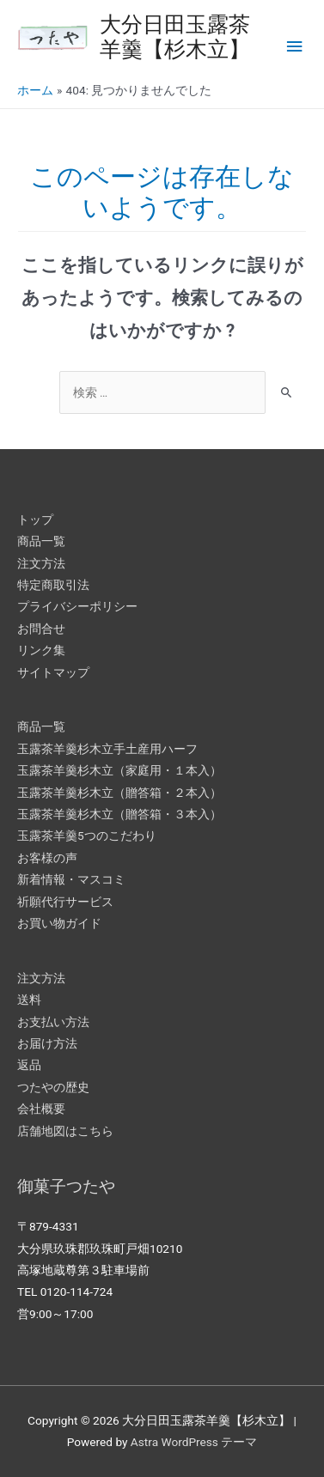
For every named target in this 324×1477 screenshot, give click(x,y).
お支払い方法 (53, 1022)
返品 (29, 1065)
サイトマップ (53, 672)
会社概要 (41, 1108)
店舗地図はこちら (65, 1131)
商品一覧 (41, 541)
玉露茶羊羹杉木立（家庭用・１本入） (119, 770)
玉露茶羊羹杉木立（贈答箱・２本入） (119, 792)
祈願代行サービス (65, 902)
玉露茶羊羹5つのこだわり (86, 835)
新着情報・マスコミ (71, 879)
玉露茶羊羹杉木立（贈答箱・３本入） (119, 814)
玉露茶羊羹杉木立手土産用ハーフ (107, 749)
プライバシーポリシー (77, 606)
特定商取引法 (53, 585)
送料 (29, 999)
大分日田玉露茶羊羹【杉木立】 (175, 37)
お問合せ (41, 628)
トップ (35, 519)
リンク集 (41, 650)
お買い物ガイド (59, 923)
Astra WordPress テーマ (194, 1442)
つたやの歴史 (53, 1087)
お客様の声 (47, 858)
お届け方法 (47, 1043)
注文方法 (41, 563)
